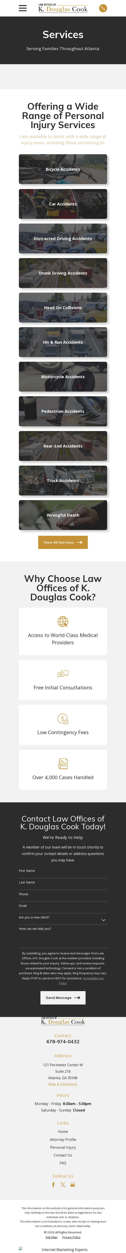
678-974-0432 (62, 1041)
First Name (27, 871)
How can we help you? (35, 929)
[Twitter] (62, 1184)
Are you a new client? (34, 917)
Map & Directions (62, 1084)
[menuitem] (51, 1237)
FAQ (63, 1163)
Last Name (27, 882)
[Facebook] (53, 1184)
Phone (23, 894)
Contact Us (63, 1155)
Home (63, 1131)
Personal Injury (63, 1147)
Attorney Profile (63, 1139)
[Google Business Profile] (72, 1184)
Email (23, 906)
